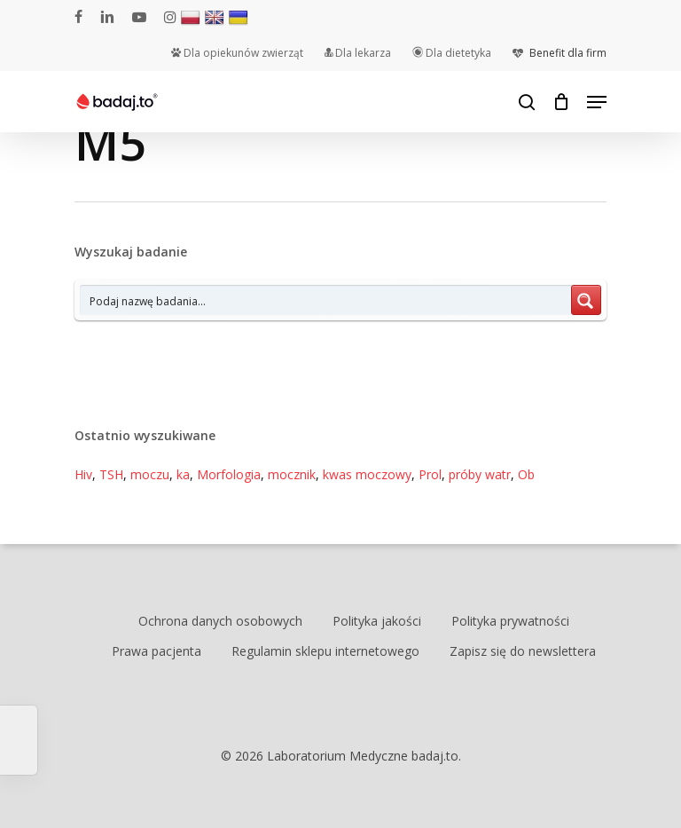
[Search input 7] (326, 300)
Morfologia (229, 474)
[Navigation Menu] (597, 102)
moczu (149, 474)
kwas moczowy (367, 474)
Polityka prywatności (510, 620)
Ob (526, 474)
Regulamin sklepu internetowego (325, 651)
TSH (111, 474)
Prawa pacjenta (156, 651)
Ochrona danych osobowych (220, 620)
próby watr (480, 474)
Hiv (83, 474)
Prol (430, 474)
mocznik (292, 474)
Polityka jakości (377, 620)
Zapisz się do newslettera (523, 651)
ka (183, 474)
